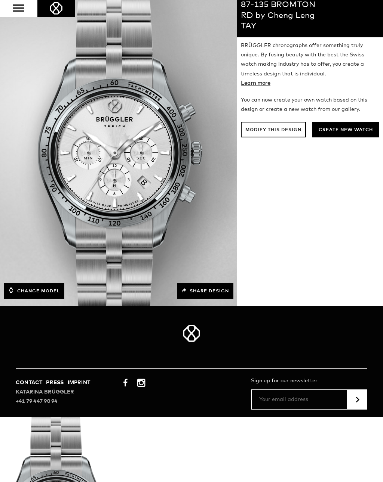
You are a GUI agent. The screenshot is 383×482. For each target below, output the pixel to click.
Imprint (79, 382)
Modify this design (273, 130)
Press (55, 382)
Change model (34, 290)
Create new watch (346, 130)
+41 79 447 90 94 (36, 401)
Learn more (255, 83)
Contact (29, 382)
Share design (205, 290)
